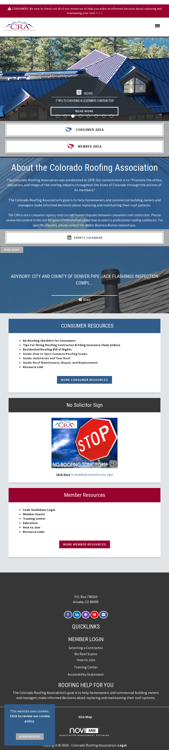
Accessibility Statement (86, 674)
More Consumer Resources (84, 380)
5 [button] (88, 116)
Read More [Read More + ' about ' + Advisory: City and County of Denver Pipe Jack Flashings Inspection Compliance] (12, 249)
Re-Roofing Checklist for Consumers (49, 341)
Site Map (85, 717)
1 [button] (57, 116)
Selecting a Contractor (86, 647)
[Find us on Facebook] (68, 615)
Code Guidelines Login (39, 510)
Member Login (86, 639)
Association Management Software (84, 732)
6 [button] (96, 116)
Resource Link (33, 367)
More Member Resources (84, 544)
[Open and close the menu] (100, 26)
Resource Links (34, 532)
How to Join (31, 527)
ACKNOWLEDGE (30, 736)
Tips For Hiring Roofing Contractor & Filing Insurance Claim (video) (71, 345)
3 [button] (73, 116)
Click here (63, 475)
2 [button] (65, 116)
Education (30, 523)
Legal (122, 745)
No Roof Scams (85, 654)
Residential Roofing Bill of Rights (47, 349)
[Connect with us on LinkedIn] (77, 615)
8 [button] (111, 116)
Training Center (34, 519)
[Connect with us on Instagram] (86, 615)
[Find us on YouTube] (94, 615)
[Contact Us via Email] (103, 615)
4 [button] (80, 116)
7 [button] (103, 116)
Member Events (34, 514)
